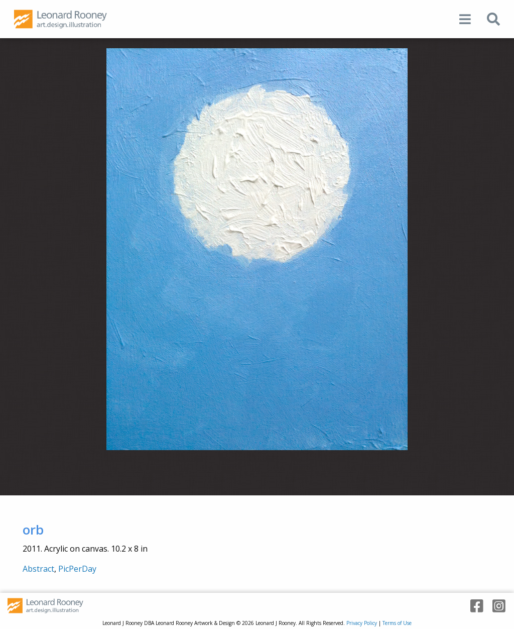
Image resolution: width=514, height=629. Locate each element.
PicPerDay (77, 568)
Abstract (38, 568)
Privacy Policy (361, 622)
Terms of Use (397, 622)
